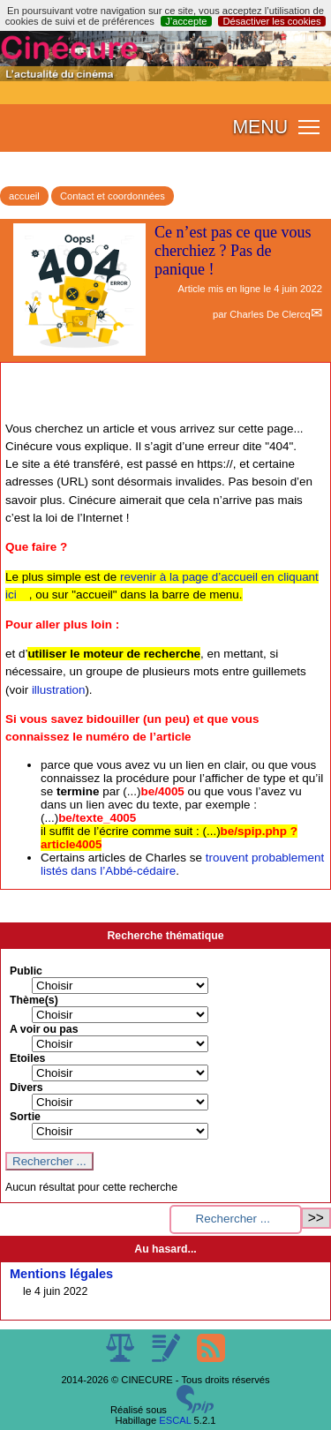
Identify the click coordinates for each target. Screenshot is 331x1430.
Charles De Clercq (269, 314)
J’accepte (186, 21)
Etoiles (27, 1058)
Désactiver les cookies (271, 21)
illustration (59, 689)
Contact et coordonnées (112, 196)
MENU (260, 127)
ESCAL (175, 1420)
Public (26, 971)
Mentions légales (61, 1274)
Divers (26, 1087)
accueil (24, 196)
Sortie (25, 1116)
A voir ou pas (44, 1029)
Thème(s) (34, 1000)
